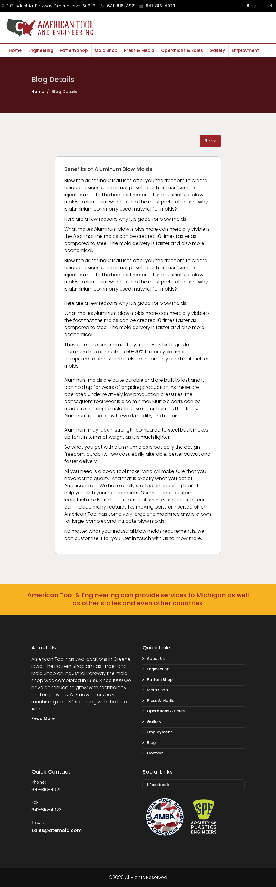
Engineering (40, 50)
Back (210, 140)
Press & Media (139, 50)
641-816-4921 (118, 6)
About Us (153, 658)
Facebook (157, 784)
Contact (153, 753)
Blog (251, 6)
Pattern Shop (74, 50)
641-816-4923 (157, 6)
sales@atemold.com (56, 830)
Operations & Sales (181, 50)
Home (15, 50)
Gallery (217, 50)
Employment (244, 50)
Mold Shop (105, 50)
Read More (43, 718)
